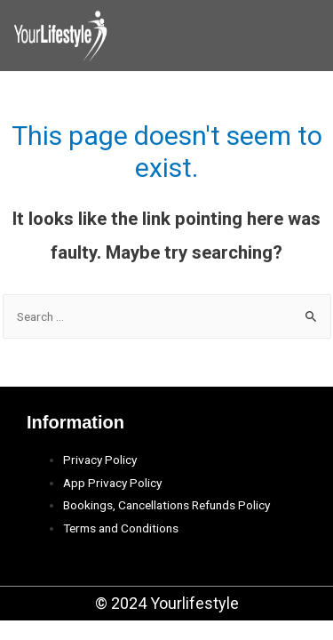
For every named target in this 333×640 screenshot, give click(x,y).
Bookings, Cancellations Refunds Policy (166, 505)
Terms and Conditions (120, 528)
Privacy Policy (100, 459)
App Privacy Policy (112, 483)
